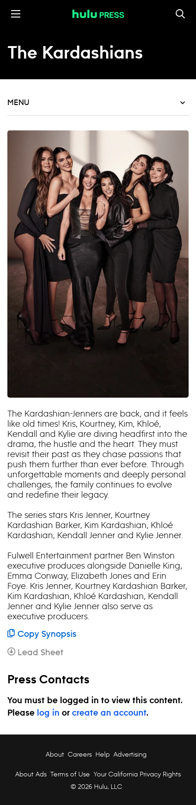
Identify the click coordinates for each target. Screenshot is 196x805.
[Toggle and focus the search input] (180, 13)
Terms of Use (70, 774)
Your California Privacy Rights (137, 774)
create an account (109, 713)
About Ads (30, 774)
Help (102, 754)
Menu (96, 103)
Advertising (130, 754)
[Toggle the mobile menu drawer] (15, 14)
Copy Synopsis (42, 634)
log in (48, 713)
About (55, 754)
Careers (80, 754)
